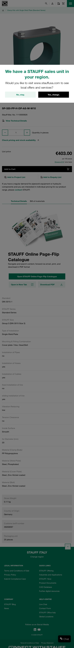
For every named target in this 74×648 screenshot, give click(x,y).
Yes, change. (54, 94)
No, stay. (20, 94)
